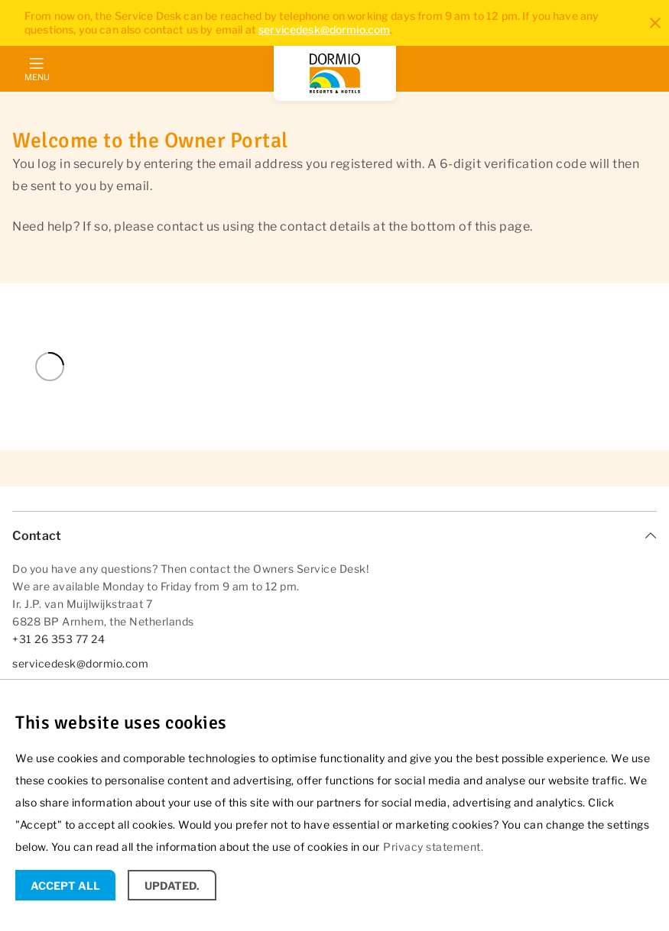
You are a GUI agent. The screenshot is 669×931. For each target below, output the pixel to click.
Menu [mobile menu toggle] (36, 77)
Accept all (65, 885)
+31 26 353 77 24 (58, 638)
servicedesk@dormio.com (324, 29)
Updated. (172, 885)
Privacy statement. (433, 846)
